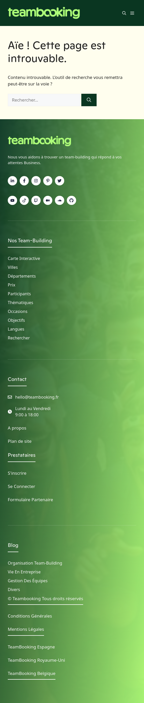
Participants (19, 294)
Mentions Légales (26, 629)
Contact (17, 379)
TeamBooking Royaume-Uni (36, 660)
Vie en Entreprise (24, 572)
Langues (16, 329)
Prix (11, 285)
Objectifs (16, 320)
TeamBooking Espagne (31, 647)
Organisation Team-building (35, 563)
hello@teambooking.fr (37, 397)
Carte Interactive (24, 258)
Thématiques (20, 302)
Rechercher (19, 338)
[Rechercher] (89, 100)
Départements (22, 276)
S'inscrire (17, 473)
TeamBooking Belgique (31, 673)
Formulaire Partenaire (30, 500)
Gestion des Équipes (28, 581)
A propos (17, 428)
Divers (14, 589)
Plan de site (20, 441)
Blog (13, 545)
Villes (13, 267)
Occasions (17, 311)
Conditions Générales (30, 616)
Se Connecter (21, 486)
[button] (124, 13)
